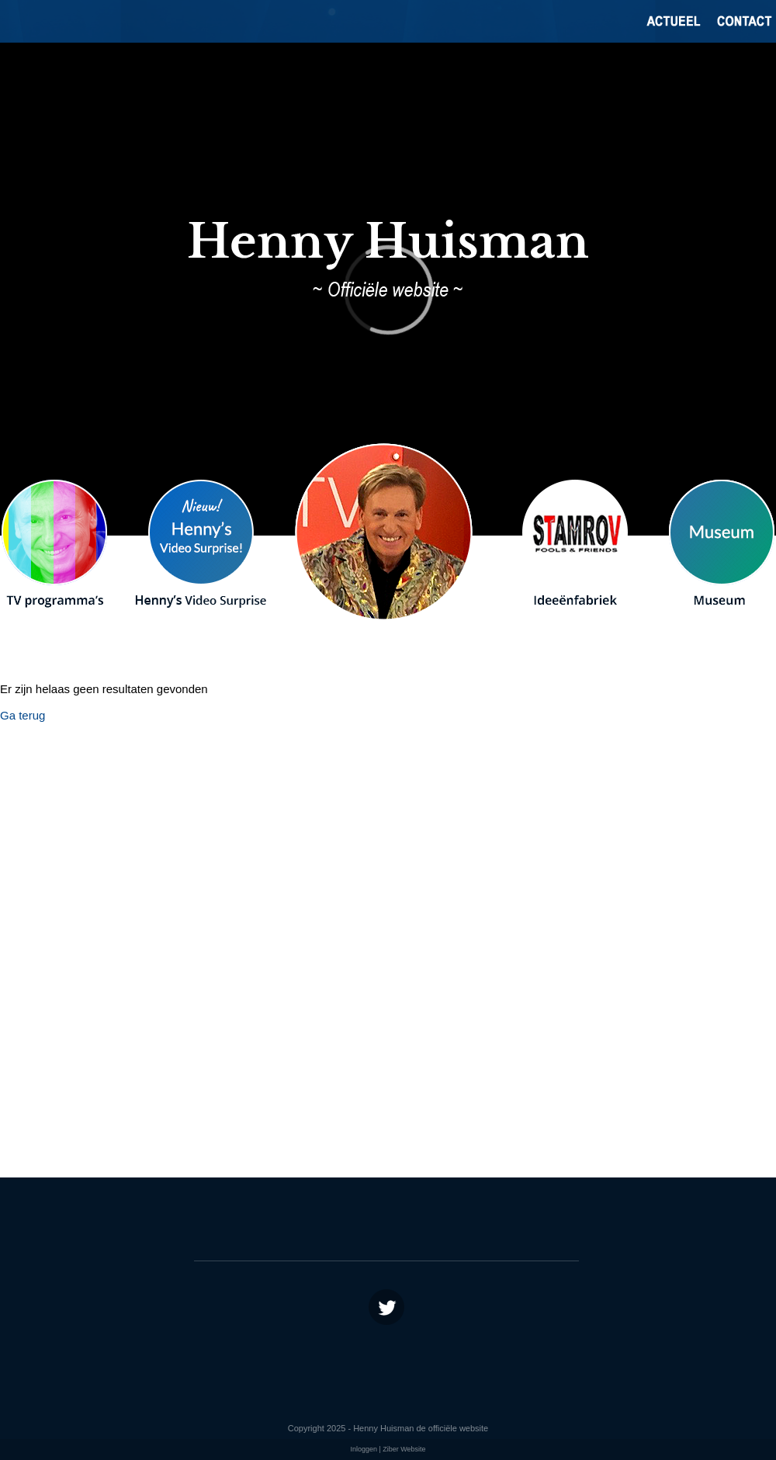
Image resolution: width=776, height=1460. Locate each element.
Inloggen (363, 1449)
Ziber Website (404, 1449)
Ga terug (22, 715)
